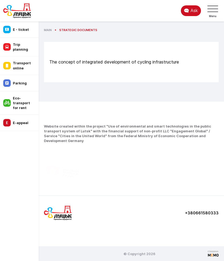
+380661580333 (202, 213)
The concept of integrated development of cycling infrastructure (114, 62)
